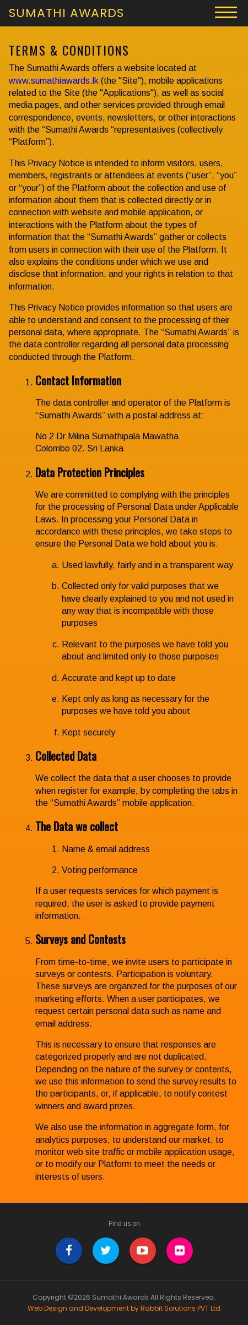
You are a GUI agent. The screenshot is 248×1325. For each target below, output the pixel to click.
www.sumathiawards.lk (54, 80)
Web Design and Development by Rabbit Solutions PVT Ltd (124, 1308)
